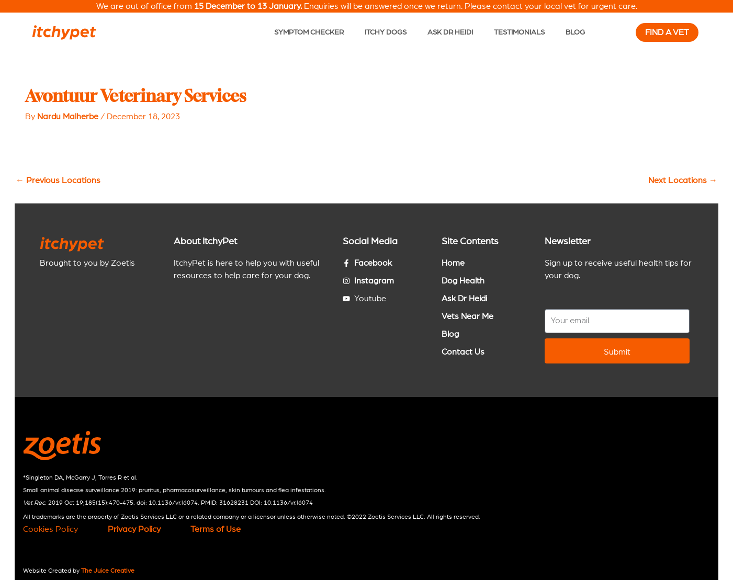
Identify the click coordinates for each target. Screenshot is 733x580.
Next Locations (682, 180)
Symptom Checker (309, 32)
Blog (575, 32)
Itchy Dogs (386, 32)
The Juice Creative (107, 570)
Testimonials (519, 32)
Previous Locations (58, 180)
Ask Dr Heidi (450, 32)
